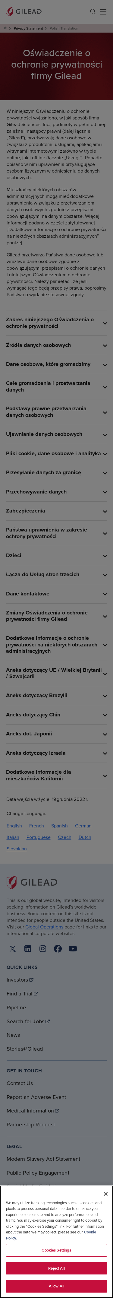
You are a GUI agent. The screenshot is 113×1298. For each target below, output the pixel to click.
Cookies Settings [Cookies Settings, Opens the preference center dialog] (56, 1250)
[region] (56, 1241)
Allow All (56, 1286)
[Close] (105, 1194)
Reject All (56, 1268)
